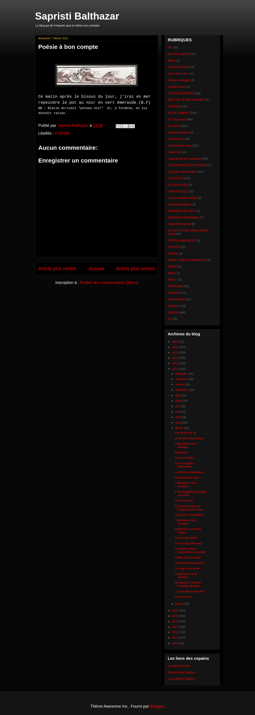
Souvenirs (174, 292)
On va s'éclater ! (185, 457)
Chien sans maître (186, 537)
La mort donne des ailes (189, 591)
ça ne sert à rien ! (178, 73)
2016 (175, 632)
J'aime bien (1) (184, 500)
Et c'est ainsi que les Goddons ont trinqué (189, 507)
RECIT (172, 279)
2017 (175, 626)
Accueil (96, 267)
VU (170, 318)
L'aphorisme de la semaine (184, 158)
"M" (170, 47)
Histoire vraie (176, 139)
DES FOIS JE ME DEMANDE (186, 99)
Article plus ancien (135, 267)
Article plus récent (57, 267)
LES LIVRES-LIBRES (181, 679)
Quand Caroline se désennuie (186, 260)
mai (177, 411)
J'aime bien (175, 152)
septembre (182, 389)
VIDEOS (173, 312)
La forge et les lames (188, 568)
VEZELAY (174, 305)
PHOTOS (173, 247)
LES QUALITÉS (178, 184)
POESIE (62, 132)
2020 (175, 610)
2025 (175, 347)
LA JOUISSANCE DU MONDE (187, 165)
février (179, 428)
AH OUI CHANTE (179, 54)
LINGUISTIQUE (177, 191)
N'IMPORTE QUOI (179, 224)
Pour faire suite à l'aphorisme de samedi (190, 550)
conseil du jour (177, 86)
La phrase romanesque (182, 171)
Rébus (172, 273)
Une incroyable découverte (184, 465)
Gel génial (181, 452)
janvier (179, 603)
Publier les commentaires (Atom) (109, 282)
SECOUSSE (175, 286)
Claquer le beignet (179, 80)
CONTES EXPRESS (180, 93)
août (178, 395)
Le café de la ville (178, 666)
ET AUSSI (174, 126)
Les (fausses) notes (187, 477)
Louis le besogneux (180, 204)
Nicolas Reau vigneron (182, 672)
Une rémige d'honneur (188, 543)
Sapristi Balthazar (77, 16)
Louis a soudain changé (182, 197)
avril (178, 417)
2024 (175, 352)
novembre (181, 379)
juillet (178, 400)
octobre (180, 384)
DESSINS (174, 106)
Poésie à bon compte (188, 557)
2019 (175, 616)
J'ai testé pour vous (180, 145)
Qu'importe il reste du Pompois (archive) (188, 584)
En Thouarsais (177, 119)
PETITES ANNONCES (182, 240)
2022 (175, 363)
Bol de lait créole (178, 67)
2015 (175, 637)
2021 (175, 368)
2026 (175, 341)
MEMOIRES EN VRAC (182, 211)
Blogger (157, 706)
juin (177, 406)
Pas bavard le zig (185, 432)
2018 (175, 621)
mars (178, 422)
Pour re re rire (183, 596)
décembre (181, 373)
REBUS (172, 266)
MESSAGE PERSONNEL (184, 217)
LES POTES (175, 178)
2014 (175, 643)
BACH (172, 60)
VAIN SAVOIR (176, 299)
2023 (175, 357)
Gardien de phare (178, 132)
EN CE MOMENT (178, 112)
